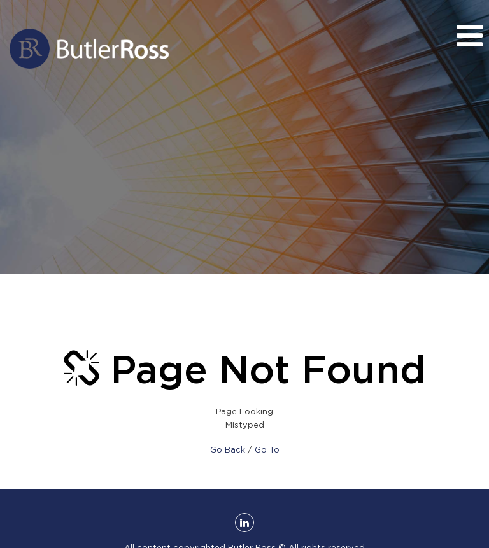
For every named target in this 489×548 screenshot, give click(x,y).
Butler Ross (89, 48)
